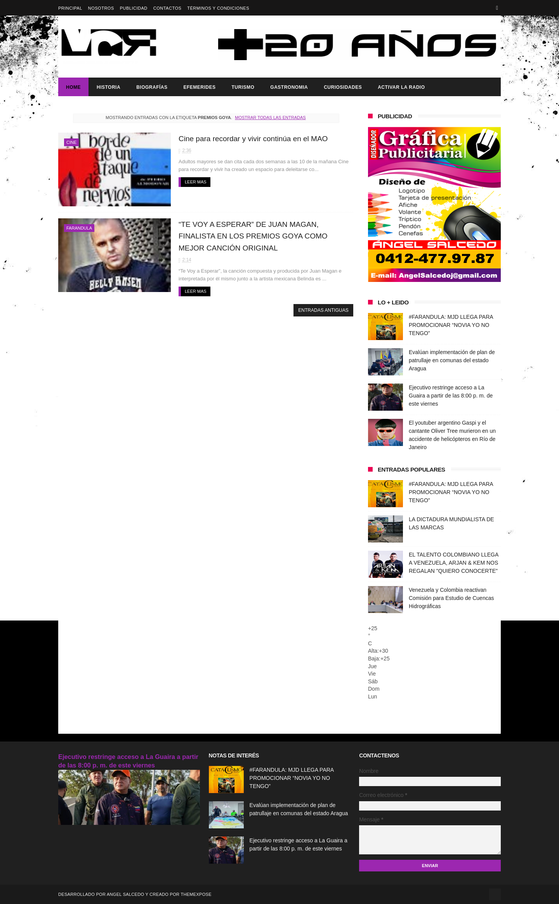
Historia (108, 87)
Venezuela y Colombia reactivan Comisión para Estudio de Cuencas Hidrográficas (451, 598)
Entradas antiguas (323, 310)
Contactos (167, 8)
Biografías (151, 87)
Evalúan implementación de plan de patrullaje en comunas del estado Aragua (452, 360)
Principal (70, 8)
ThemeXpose (196, 894)
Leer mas (196, 182)
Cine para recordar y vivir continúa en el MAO (253, 139)
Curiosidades (343, 87)
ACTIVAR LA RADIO (401, 87)
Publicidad (134, 8)
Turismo (242, 87)
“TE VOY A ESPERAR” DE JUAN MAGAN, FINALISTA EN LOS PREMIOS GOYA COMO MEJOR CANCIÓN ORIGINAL (253, 236)
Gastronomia (289, 87)
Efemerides (199, 87)
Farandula (79, 228)
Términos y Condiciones (218, 8)
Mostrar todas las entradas (270, 117)
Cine (71, 142)
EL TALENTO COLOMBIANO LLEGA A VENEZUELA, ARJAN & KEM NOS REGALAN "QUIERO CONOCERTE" (453, 562)
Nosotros (101, 8)
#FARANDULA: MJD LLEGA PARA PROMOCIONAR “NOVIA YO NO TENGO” (451, 325)
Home (73, 87)
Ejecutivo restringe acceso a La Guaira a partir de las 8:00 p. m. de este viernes (451, 395)
